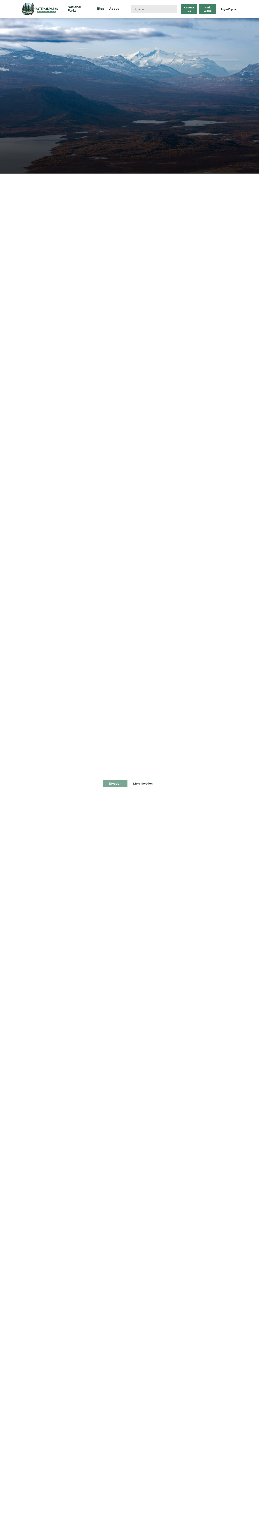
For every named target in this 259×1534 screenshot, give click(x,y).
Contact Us (189, 9)
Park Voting (208, 9)
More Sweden (143, 783)
